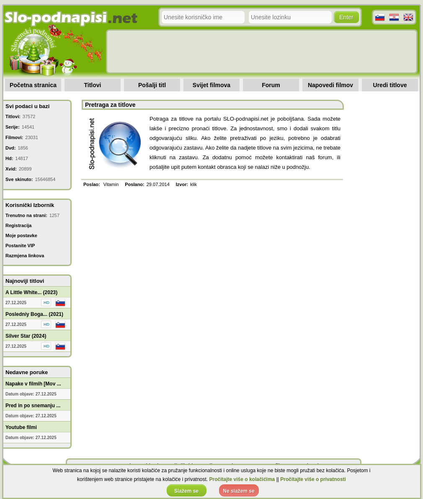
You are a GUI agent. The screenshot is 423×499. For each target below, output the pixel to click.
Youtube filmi (21, 427)
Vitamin (111, 184)
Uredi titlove (390, 85)
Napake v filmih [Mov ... (33, 384)
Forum (271, 85)
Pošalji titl (152, 85)
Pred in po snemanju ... (32, 406)
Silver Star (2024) (25, 336)
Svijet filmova (211, 85)
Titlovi (92, 85)
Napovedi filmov (330, 85)
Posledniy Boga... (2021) (34, 314)
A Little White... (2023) (31, 292)
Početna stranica (33, 85)
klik (193, 184)
